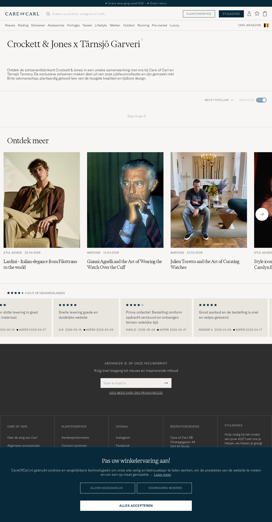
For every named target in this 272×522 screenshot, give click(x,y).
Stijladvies (231, 13)
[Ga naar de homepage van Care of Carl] (22, 14)
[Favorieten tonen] (257, 13)
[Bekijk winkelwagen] (264, 13)
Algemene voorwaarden (23, 446)
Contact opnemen (74, 446)
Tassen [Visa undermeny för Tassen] (87, 25)
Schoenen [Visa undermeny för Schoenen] (38, 25)
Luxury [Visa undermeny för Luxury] (174, 25)
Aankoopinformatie (75, 438)
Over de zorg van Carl (22, 438)
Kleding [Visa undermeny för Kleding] (23, 25)
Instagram (123, 438)
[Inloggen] (249, 14)
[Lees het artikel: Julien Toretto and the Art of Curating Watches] (209, 214)
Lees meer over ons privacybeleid (136, 393)
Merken (115, 25)
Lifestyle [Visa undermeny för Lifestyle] (101, 25)
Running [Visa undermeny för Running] (143, 25)
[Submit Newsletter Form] (165, 383)
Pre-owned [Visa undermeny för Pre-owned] (159, 25)
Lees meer (162, 474)
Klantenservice (199, 13)
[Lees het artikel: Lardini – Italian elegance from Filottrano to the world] (42, 214)
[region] (136, 317)
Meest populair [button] (219, 100)
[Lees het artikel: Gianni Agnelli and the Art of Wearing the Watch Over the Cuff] (125, 214)
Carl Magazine (249, 25)
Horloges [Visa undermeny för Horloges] (73, 25)
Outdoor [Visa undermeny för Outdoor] (129, 25)
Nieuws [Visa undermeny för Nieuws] (10, 25)
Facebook (123, 446)
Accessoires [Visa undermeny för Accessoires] (56, 25)
